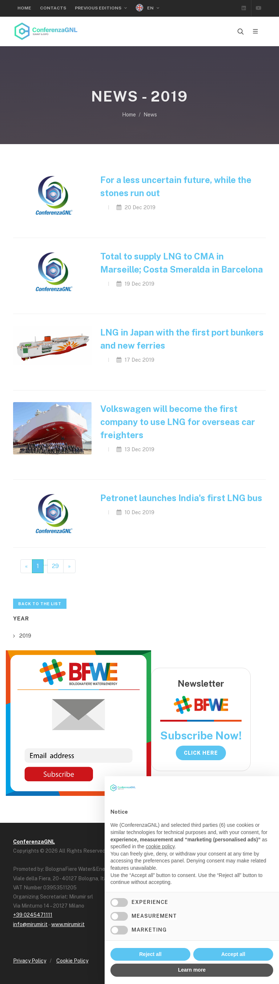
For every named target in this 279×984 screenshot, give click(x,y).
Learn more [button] (192, 970)
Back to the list (39, 604)
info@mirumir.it (30, 924)
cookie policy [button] (160, 846)
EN (147, 8)
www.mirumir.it (68, 924)
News (150, 115)
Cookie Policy (72, 961)
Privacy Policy (29, 961)
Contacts (53, 8)
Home (24, 8)
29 (55, 566)
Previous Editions (101, 8)
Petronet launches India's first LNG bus (181, 498)
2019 (25, 635)
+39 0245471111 (32, 915)
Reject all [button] (150, 954)
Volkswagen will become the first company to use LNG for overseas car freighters (177, 422)
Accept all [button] (233, 954)
